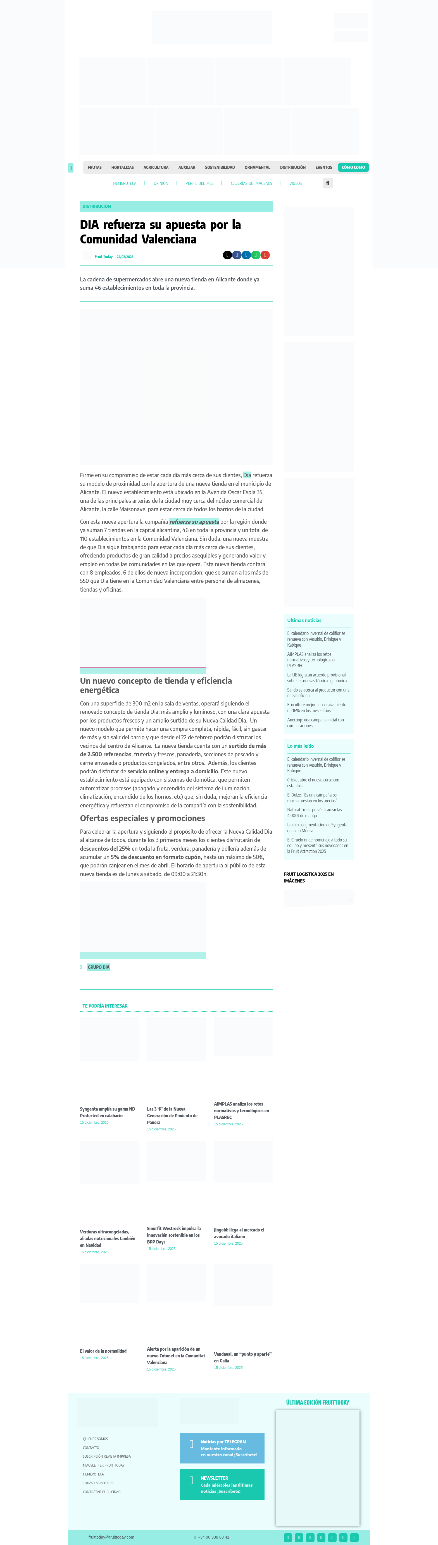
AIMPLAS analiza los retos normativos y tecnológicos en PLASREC (241, 1110)
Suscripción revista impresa (107, 1456)
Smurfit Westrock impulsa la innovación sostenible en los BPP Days (174, 1235)
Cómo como (353, 167)
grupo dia (99, 967)
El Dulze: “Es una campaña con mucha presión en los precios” (313, 797)
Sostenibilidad (220, 167)
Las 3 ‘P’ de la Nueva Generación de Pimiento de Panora (172, 1115)
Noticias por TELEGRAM (223, 1441)
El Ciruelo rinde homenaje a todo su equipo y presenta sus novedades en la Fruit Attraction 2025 (317, 845)
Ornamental (257, 167)
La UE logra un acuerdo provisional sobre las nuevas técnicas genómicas (318, 677)
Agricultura (156, 167)
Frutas (95, 167)
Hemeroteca (124, 183)
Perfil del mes (200, 183)
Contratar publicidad (102, 1491)
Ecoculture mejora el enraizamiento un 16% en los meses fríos (316, 707)
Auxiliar (187, 167)
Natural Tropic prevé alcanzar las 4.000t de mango (314, 812)
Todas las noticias (98, 1483)
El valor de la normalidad (103, 1351)
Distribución (293, 167)
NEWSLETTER (214, 1478)
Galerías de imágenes (251, 183)
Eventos (324, 167)
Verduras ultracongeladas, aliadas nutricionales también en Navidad (107, 1238)
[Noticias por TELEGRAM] (191, 1444)
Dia (247, 475)
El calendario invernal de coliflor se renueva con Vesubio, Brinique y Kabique (316, 639)
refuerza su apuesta (194, 521)
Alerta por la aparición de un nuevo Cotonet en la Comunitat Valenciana (176, 1355)
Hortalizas (122, 167)
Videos (296, 183)
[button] (70, 168)
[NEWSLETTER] (191, 1480)
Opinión (161, 183)
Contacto (91, 1447)
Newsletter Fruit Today (104, 1465)
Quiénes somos (95, 1438)
